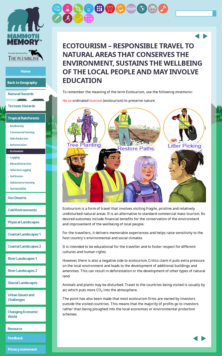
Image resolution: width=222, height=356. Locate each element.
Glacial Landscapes (22, 232)
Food (11, 295)
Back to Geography (22, 82)
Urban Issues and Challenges (21, 247)
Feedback (15, 338)
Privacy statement (22, 349)
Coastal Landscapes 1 (24, 184)
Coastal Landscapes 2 (24, 196)
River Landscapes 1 (22, 208)
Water (13, 307)
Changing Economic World (23, 264)
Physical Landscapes (23, 172)
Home (25, 71)
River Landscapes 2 (22, 220)
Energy (13, 319)
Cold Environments (22, 160)
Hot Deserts (17, 147)
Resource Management (18, 281)
